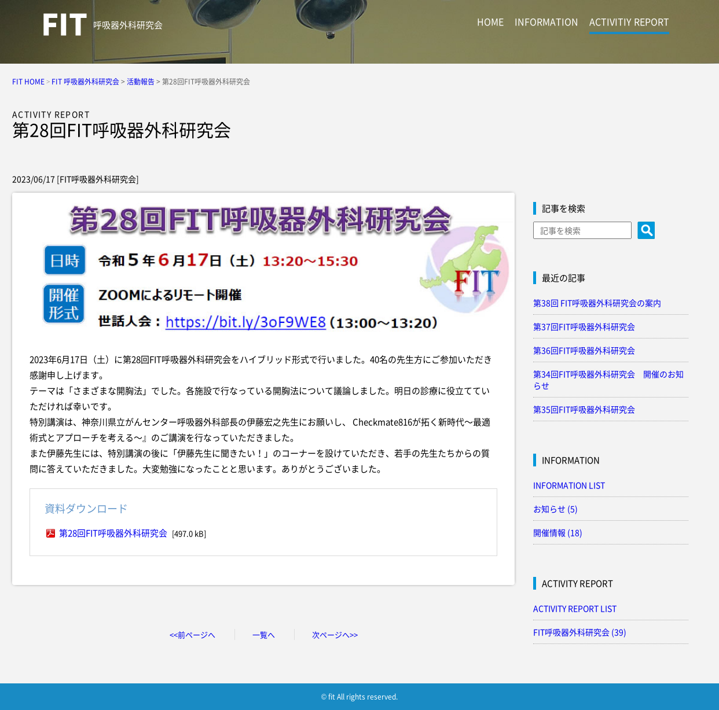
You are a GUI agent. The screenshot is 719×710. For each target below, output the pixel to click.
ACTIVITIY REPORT (629, 21)
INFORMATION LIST (569, 485)
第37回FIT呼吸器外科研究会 (584, 326)
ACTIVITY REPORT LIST (575, 608)
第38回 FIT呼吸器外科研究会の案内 (597, 302)
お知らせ (555, 508)
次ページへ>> (335, 634)
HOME (490, 21)
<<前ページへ (192, 634)
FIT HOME (28, 81)
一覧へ (263, 634)
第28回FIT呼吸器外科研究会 (113, 533)
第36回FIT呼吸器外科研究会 (584, 350)
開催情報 (557, 532)
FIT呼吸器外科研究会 (579, 632)
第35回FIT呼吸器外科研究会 (584, 409)
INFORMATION (546, 21)
